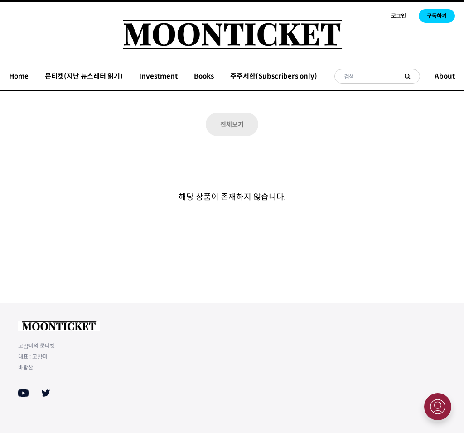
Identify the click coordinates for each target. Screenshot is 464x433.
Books (204, 76)
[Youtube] (23, 393)
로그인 (398, 15)
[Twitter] (45, 393)
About (445, 76)
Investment (158, 76)
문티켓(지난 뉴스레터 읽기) (84, 76)
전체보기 (232, 124)
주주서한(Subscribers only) (273, 76)
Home (19, 76)
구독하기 (437, 15)
